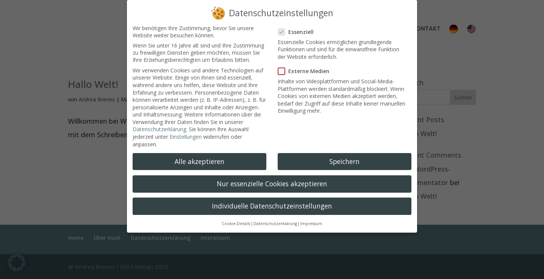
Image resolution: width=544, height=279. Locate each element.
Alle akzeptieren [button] (199, 156)
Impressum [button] (311, 219)
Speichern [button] (344, 156)
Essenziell (299, 27)
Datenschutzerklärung (159, 124)
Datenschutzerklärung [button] (275, 219)
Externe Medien (307, 66)
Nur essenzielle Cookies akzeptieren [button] (272, 178)
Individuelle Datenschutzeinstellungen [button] (272, 200)
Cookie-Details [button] (236, 219)
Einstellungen (186, 132)
